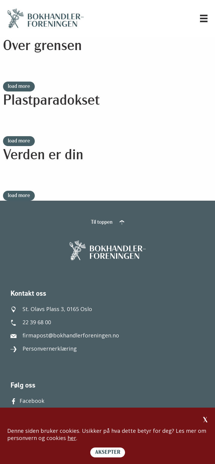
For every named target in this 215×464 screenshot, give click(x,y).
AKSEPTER (107, 452)
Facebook (27, 400)
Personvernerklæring (43, 348)
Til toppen (107, 222)
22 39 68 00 (30, 322)
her (71, 438)
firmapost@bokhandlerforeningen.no (64, 335)
